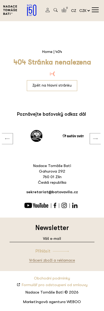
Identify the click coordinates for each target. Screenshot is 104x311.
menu (95, 9)
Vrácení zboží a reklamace (52, 260)
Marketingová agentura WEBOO (52, 301)
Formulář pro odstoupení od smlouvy (55, 284)
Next (91, 133)
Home (47, 51)
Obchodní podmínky (52, 278)
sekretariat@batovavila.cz (52, 192)
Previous (3, 133)
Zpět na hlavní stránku (52, 85)
